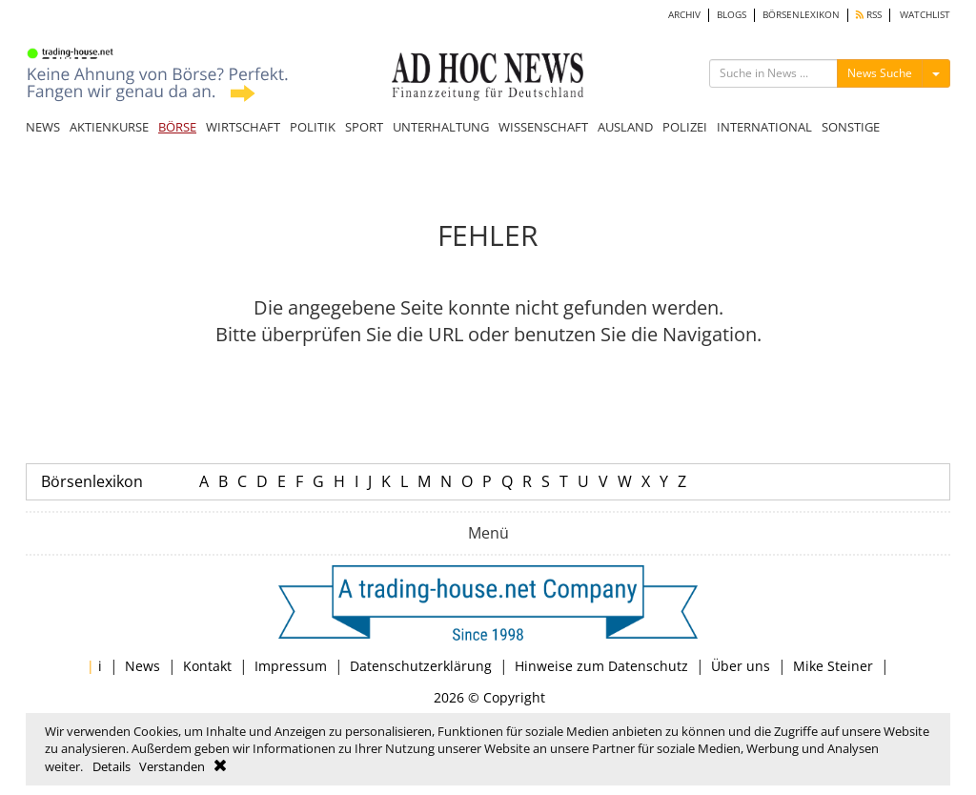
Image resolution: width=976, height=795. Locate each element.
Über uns (740, 666)
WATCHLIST (925, 15)
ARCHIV (684, 15)
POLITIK (313, 126)
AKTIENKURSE (109, 126)
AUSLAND (625, 126)
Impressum (290, 666)
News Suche (879, 73)
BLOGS (731, 15)
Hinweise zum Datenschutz (601, 666)
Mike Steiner (833, 666)
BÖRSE (177, 126)
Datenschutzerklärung (421, 666)
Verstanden (172, 766)
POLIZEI (684, 126)
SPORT (364, 126)
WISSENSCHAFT (543, 126)
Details (111, 766)
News (142, 666)
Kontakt (207, 666)
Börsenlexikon (92, 481)
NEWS (43, 126)
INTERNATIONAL (764, 126)
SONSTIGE (851, 126)
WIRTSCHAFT (243, 126)
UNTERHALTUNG (441, 126)
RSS (869, 15)
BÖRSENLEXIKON (801, 15)
